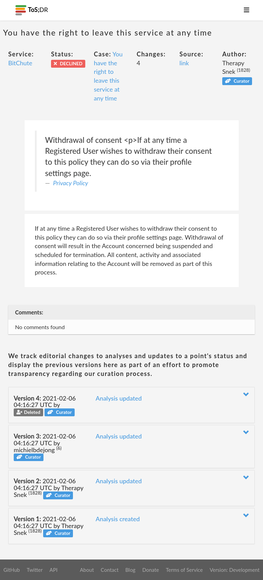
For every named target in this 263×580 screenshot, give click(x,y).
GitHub (11, 570)
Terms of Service (184, 570)
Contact (109, 570)
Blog (130, 570)
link (184, 63)
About (87, 570)
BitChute (20, 63)
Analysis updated (119, 398)
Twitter (35, 570)
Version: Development (235, 570)
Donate (150, 570)
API (53, 570)
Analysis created (118, 519)
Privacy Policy (70, 183)
